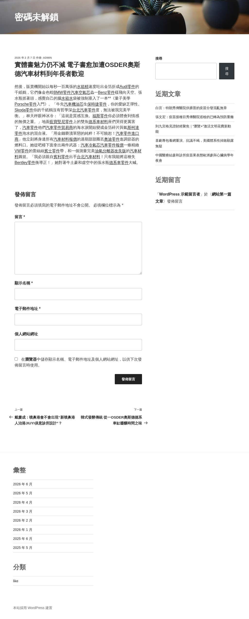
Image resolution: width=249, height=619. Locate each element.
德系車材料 (98, 122)
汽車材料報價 (65, 139)
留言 (20, 217)
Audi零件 (127, 86)
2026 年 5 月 (22, 493)
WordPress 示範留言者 (179, 194)
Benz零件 (106, 92)
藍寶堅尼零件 (61, 122)
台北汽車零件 (84, 110)
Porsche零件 (26, 104)
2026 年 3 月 (22, 511)
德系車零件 (119, 162)
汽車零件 (30, 127)
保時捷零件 (97, 104)
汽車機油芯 (73, 104)
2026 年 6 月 (22, 484)
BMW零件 (62, 92)
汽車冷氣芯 (90, 145)
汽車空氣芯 (80, 92)
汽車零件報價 (112, 145)
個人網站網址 (26, 334)
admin (47, 57)
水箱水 (67, 98)
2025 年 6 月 (22, 539)
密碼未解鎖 (36, 17)
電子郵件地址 (28, 309)
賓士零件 (52, 151)
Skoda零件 (24, 110)
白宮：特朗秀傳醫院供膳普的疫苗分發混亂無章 (191, 108)
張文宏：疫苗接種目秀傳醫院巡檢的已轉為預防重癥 (194, 117)
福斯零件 (100, 116)
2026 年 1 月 (22, 530)
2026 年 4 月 (22, 502)
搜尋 (158, 58)
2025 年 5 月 (22, 548)
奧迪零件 (112, 139)
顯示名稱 (24, 283)
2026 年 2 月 (22, 520)
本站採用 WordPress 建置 (32, 608)
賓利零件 (61, 157)
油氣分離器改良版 (110, 151)
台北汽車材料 (88, 157)
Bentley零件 (25, 162)
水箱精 (83, 86)
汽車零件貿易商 (59, 127)
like (15, 581)
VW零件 (22, 151)
